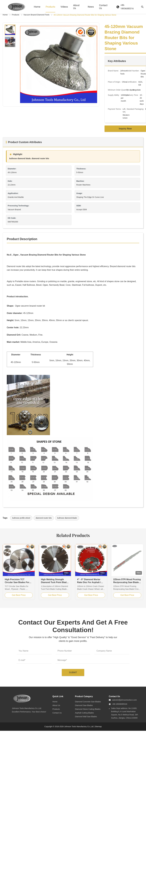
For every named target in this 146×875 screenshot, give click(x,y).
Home (37, 6)
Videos (64, 6)
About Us (76, 7)
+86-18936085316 (119, 704)
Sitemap (98, 726)
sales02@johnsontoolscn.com (124, 700)
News (91, 6)
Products (50, 6)
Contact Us (103, 7)
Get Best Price (19, 595)
